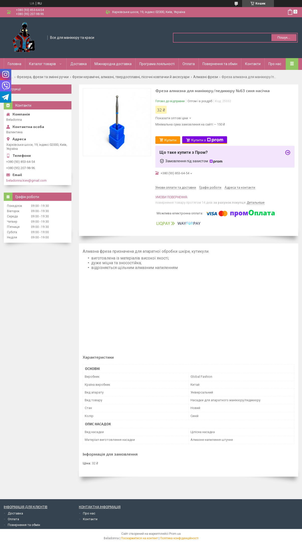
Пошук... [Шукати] (283, 37)
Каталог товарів (42, 64)
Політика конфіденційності (179, 538)
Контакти (253, 64)
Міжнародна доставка (113, 64)
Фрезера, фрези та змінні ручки (43, 77)
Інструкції (13, 89)
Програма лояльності (157, 64)
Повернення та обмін (220, 64)
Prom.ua (175, 533)
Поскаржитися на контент (139, 538)
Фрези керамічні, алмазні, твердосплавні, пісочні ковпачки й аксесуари (130, 77)
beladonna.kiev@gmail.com (26, 180)
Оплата (188, 64)
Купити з (207, 140)
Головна (14, 64)
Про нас (274, 64)
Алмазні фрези (205, 77)
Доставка (78, 64)
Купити (170, 140)
